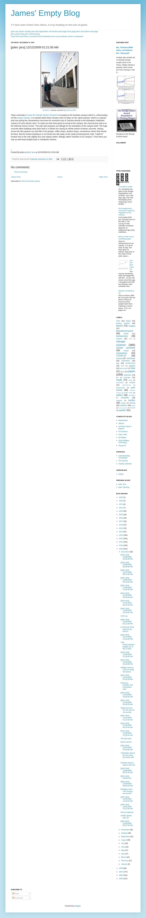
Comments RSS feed (37, 36)
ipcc (122, 372)
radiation (119, 400)
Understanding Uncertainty (124, 457)
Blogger (78, 906)
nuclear (132, 382)
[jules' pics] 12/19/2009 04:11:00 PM (127, 621)
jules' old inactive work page (87, 31)
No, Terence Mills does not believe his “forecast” (124, 50)
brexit (126, 334)
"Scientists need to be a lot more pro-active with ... (128, 756)
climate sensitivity (125, 348)
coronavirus (121, 353)
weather (122, 410)
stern (133, 405)
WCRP (132, 408)
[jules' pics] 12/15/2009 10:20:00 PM (127, 662)
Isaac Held (122, 434)
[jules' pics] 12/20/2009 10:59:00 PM (127, 610)
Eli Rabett (122, 437)
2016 (121, 525)
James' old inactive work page (54, 31)
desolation (46, 110)
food (122, 366)
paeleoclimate (126, 385)
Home (60, 177)
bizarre (119, 326)
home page (71, 31)
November (125, 830)
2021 (121, 508)
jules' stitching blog (32, 34)
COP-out (124, 616)
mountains (120, 382)
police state (128, 393)
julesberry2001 (71, 110)
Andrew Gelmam (125, 464)
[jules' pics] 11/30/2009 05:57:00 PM (127, 823)
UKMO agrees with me (126, 817)
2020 (121, 511)
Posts (15, 894)
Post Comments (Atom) (31, 181)
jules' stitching (123, 487)
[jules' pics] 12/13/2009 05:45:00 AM (126, 702)
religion (123, 403)
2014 (121, 532)
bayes (128, 321)
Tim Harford (123, 461)
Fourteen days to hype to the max (128, 764)
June (123, 847)
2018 (121, 518)
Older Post (103, 177)
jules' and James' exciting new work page (27, 31)
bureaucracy (122, 336)
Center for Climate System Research (42, 115)
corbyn (126, 351)
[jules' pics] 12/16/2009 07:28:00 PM (127, 654)
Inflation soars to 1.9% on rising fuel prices (127, 670)
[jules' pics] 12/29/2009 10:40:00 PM (127, 557)
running (132, 403)
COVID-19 (121, 356)
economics (126, 361)
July (123, 843)
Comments (17, 898)
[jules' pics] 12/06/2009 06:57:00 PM (127, 770)
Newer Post (16, 177)
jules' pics (31, 152)
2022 (121, 504)
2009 (121, 549)
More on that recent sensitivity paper (126, 238)
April (123, 854)
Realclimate (123, 420)
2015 (121, 528)
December (125, 552)
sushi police (123, 408)
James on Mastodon (75, 36)
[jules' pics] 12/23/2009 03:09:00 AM (126, 595)
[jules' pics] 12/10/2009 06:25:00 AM (126, 725)
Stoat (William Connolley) (123, 441)
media (119, 380)
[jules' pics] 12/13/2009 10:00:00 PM (127, 695)
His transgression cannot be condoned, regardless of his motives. (126, 211)
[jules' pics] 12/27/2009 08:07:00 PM (127, 572)
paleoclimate (120, 388)
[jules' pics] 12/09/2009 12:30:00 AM (126, 733)
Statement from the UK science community (127, 710)
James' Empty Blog (45, 13)
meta (130, 380)
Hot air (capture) (127, 812)
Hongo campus (23, 118)
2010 (121, 545)
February (125, 860)
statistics (123, 405)
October (124, 833)
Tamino (121, 423)
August (124, 840)
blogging (132, 326)
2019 (121, 515)
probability (125, 398)
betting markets (123, 323)
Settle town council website (56, 36)
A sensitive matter (125, 187)
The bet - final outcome (132, 265)
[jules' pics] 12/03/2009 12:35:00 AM (126, 799)
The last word (126, 738)
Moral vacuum (126, 742)
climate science (121, 343)
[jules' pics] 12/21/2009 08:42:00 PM (127, 603)
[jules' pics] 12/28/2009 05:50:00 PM (127, 564)
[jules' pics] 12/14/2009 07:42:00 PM (127, 677)
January (124, 864)
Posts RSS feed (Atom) (20, 36)
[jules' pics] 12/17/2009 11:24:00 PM (127, 637)
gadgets (132, 366)
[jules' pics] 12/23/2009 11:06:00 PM (127, 587)
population (132, 395)
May (123, 850)
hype (133, 368)
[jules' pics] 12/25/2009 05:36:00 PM (127, 580)
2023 (121, 501)
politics (119, 395)
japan (131, 371)
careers (119, 339)
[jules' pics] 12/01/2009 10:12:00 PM (127, 806)
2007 (121, 872)
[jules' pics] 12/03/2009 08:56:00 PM (127, 784)
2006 (121, 875)
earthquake (130, 358)
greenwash (124, 368)
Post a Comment (20, 172)
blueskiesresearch (124, 331)
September (125, 837)
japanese (127, 375)
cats (130, 338)
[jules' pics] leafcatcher (126, 777)
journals (127, 377)
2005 (121, 879)
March (124, 857)
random (131, 400)
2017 (121, 521)
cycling (119, 358)
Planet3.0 (122, 446)
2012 (121, 538)
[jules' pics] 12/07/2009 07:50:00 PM (127, 747)
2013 (121, 535)
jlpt (117, 377)
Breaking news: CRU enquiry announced (127, 791)
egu (117, 363)
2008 (121, 868)
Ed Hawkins (123, 431)
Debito (121, 474)
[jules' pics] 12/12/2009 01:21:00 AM (126, 717)
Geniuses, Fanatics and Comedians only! (127, 686)
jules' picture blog (17, 34)
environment (130, 363)
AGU (118, 321)
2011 (121, 542)
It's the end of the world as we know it (127, 629)
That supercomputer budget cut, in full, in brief (127, 645)
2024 (121, 497)
